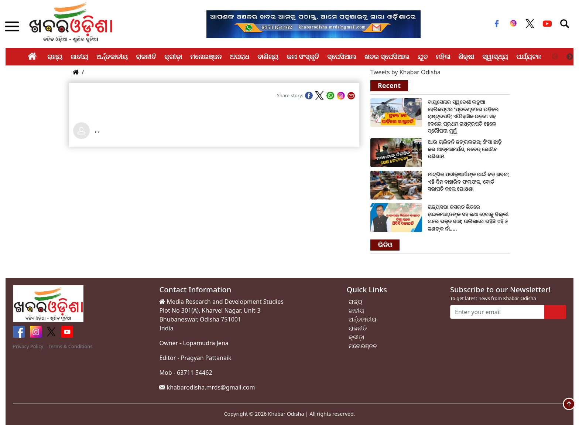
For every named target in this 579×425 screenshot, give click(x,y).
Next (569, 57)
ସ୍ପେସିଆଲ (341, 56)
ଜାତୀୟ (79, 56)
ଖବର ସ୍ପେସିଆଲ (387, 56)
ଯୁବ (423, 56)
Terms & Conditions (70, 346)
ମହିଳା (443, 56)
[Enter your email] (497, 312)
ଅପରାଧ (239, 56)
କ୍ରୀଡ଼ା (173, 56)
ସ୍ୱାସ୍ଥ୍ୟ (495, 56)
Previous (555, 57)
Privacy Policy (28, 346)
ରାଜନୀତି (146, 56)
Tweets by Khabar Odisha (405, 72)
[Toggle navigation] (564, 23)
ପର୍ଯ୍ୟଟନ (528, 56)
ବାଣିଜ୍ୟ (267, 56)
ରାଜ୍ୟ (54, 56)
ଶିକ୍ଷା (466, 56)
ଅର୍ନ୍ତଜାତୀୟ (112, 56)
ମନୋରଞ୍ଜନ (206, 56)
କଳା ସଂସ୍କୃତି (303, 56)
